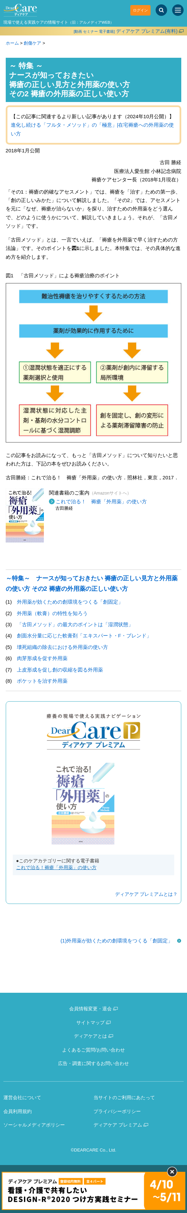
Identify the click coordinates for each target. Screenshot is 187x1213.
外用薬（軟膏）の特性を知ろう (52, 613)
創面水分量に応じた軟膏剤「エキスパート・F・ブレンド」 (84, 635)
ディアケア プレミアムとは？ (146, 894)
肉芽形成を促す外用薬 (42, 658)
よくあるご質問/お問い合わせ (93, 1049)
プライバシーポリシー (117, 1111)
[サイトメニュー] (178, 10)
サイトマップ (90, 1022)
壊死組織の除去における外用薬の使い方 (62, 647)
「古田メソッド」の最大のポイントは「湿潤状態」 (75, 624)
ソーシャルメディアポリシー (34, 1124)
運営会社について (22, 1097)
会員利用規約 (17, 1111)
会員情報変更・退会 (90, 1008)
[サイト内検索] (161, 10)
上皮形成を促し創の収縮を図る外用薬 (60, 670)
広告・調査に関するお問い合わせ (93, 1063)
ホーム (12, 43)
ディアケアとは (90, 1036)
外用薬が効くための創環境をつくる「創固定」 (70, 602)
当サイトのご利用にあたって (124, 1097)
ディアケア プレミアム (118, 1124)
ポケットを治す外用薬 (42, 681)
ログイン (140, 10)
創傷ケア (32, 43)
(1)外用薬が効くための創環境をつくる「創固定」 (116, 940)
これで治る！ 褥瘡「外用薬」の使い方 (101, 501)
